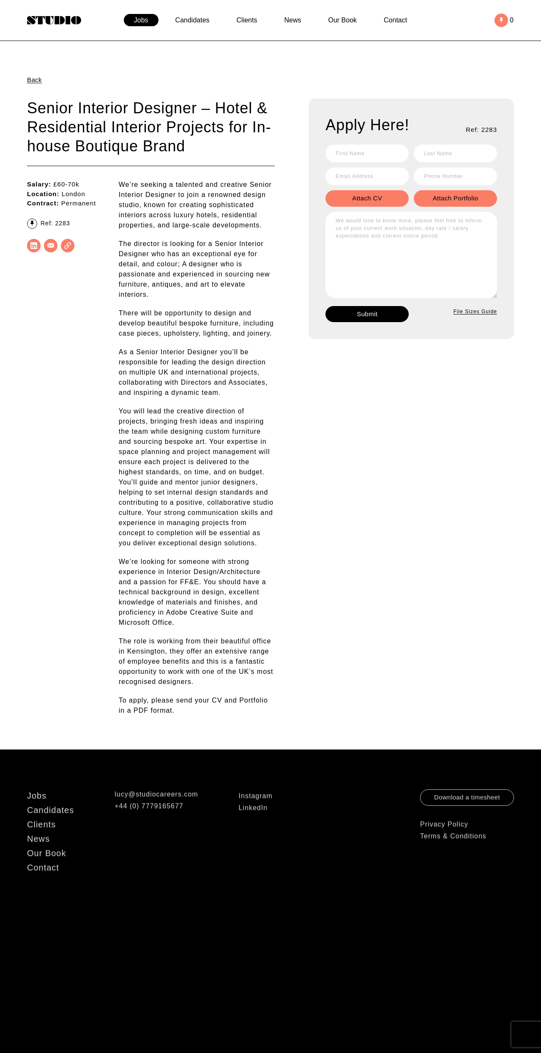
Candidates (192, 20)
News (292, 20)
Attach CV (367, 198)
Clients (247, 20)
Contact (395, 20)
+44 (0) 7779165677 (149, 819)
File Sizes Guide (475, 312)
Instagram (256, 809)
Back (34, 79)
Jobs (141, 20)
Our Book (342, 20)
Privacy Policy (444, 837)
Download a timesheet (467, 810)
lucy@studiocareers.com (156, 807)
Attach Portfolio (455, 198)
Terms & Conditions (453, 849)
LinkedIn (253, 821)
